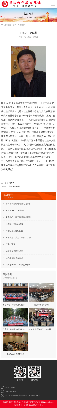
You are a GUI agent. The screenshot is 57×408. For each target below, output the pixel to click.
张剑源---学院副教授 (14, 224)
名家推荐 (21, 25)
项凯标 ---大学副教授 (15, 210)
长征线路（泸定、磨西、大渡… (19, 237)
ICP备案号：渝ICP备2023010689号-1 (28, 405)
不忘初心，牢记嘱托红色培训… (19, 217)
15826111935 (10, 392)
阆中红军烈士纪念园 (14, 231)
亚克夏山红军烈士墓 (14, 258)
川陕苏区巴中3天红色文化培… (19, 264)
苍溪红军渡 (10, 244)
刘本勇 (11, 183)
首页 (14, 25)
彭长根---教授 (14, 186)
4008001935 (10, 388)
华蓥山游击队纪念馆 (14, 251)
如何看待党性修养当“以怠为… (19, 204)
